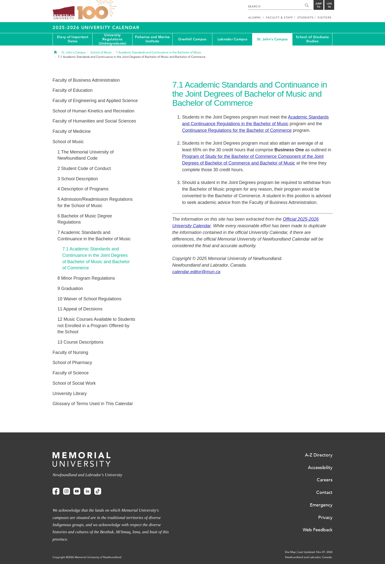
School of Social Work (74, 383)
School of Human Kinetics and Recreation (93, 110)
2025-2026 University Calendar (96, 27)
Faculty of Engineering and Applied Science (95, 100)
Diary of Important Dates (72, 39)
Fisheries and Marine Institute (152, 39)
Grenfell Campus (192, 39)
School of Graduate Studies (312, 39)
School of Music (68, 141)
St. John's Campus (272, 39)
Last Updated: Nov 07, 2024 (315, 552)
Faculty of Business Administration (86, 80)
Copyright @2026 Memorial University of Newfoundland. (87, 557)
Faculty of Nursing (70, 352)
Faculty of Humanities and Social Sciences (94, 121)
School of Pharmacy (72, 362)
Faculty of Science (71, 372)
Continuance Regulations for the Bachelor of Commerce (237, 130)
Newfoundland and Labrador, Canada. (308, 557)
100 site (97, 10)
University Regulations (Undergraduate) (112, 39)
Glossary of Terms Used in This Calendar (93, 403)
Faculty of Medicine (72, 131)
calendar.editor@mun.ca (196, 271)
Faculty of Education (73, 90)
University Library (70, 393)
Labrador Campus (232, 39)
